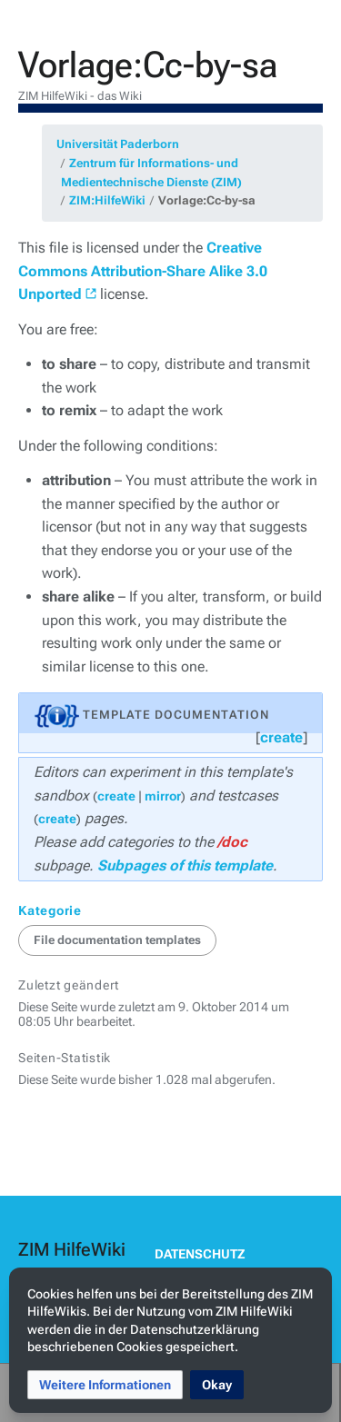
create (281, 737)
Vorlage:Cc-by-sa (207, 200)
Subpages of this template (185, 865)
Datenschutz (200, 1254)
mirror (163, 796)
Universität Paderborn (117, 144)
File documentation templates (117, 940)
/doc (232, 841)
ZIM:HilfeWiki (107, 200)
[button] (105, 1384)
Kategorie (50, 910)
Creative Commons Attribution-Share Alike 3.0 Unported (142, 271)
